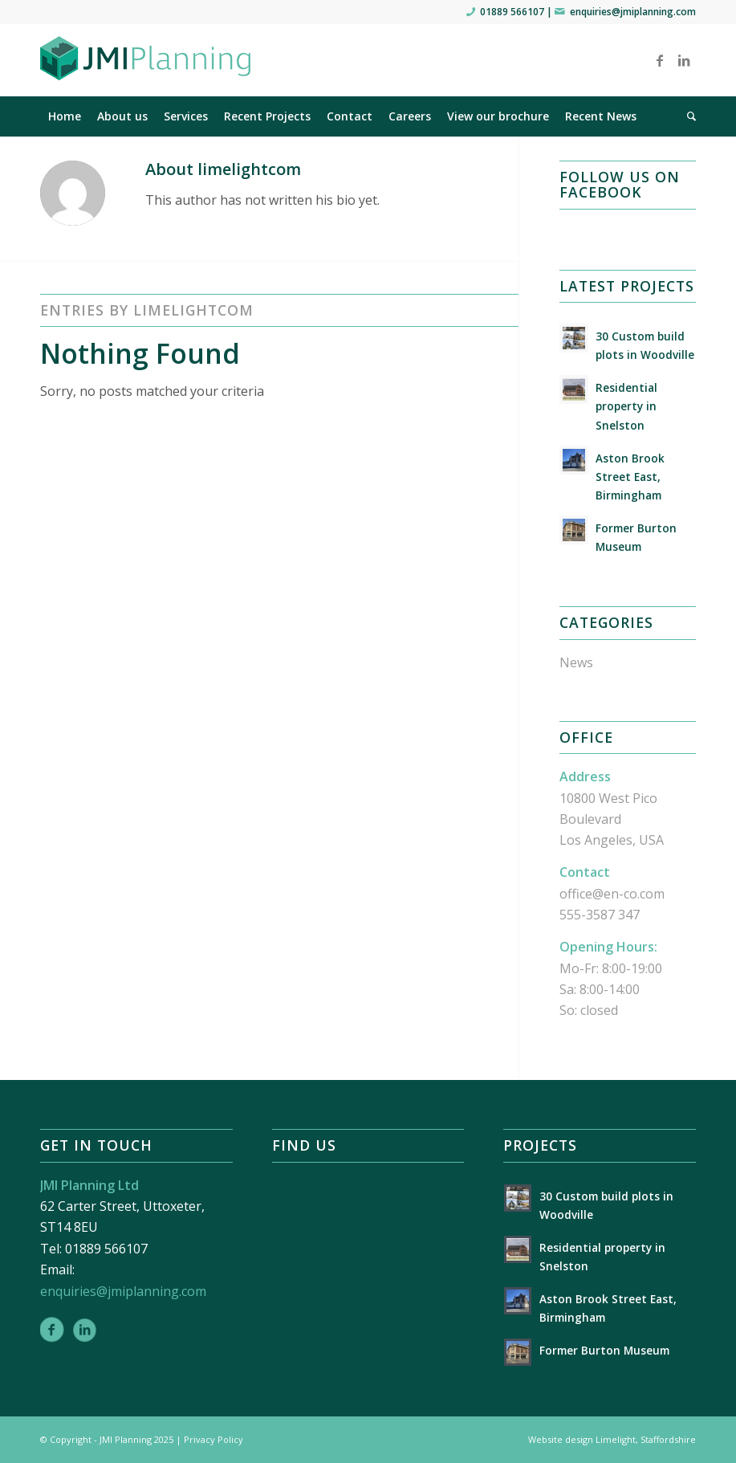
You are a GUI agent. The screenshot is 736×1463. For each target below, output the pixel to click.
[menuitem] (64, 116)
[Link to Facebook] (660, 60)
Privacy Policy (213, 1439)
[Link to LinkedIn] (684, 60)
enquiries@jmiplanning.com (633, 11)
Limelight (616, 1439)
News (576, 662)
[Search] (687, 116)
